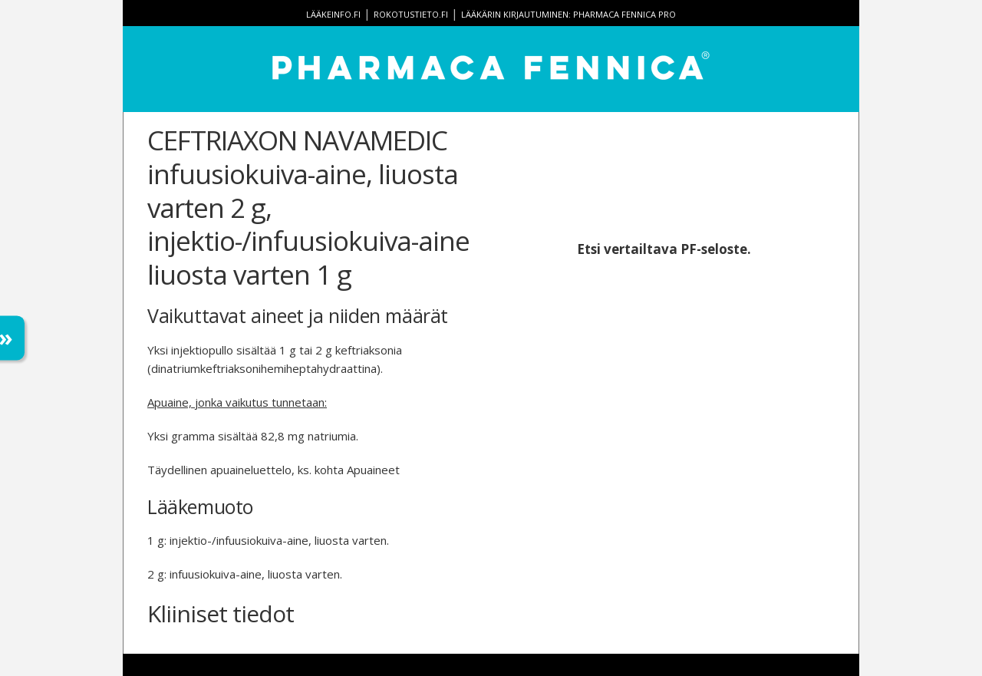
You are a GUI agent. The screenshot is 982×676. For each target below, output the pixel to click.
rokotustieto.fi (411, 14)
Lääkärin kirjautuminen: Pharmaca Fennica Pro (568, 14)
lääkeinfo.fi (333, 14)
